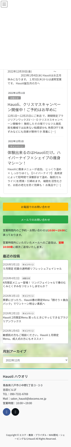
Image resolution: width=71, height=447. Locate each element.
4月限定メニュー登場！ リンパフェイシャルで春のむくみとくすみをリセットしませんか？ (34, 284)
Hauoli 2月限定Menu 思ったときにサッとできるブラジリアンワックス (35, 319)
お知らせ (14, 97)
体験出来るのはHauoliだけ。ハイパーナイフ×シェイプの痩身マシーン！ (34, 158)
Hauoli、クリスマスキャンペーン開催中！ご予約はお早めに (34, 107)
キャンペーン (16, 146)
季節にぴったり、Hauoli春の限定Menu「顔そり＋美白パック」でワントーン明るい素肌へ (35, 301)
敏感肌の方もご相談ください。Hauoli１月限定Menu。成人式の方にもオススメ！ (31, 337)
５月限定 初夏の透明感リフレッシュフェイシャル (32, 268)
